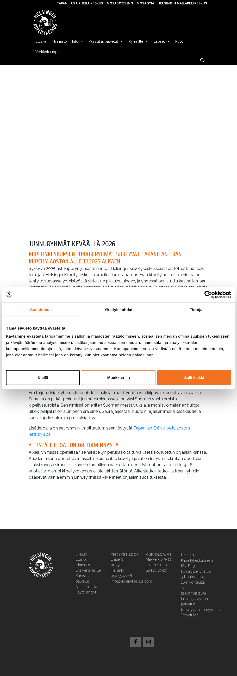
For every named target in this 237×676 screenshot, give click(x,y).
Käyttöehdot (86, 592)
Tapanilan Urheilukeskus (80, 3)
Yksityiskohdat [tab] (118, 309)
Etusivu (41, 41)
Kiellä (43, 377)
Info (78, 41)
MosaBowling (120, 3)
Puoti (179, 41)
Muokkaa (118, 377)
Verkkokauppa (47, 52)
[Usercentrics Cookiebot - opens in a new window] (208, 294)
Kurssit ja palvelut (106, 41)
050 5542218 (121, 576)
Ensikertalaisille (88, 570)
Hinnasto (59, 41)
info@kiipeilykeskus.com (131, 581)
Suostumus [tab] (41, 309)
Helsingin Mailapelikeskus (182, 3)
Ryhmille (138, 41)
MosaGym (145, 3)
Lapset (162, 41)
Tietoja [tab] (196, 309)
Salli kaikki (194, 377)
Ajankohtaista (86, 587)
